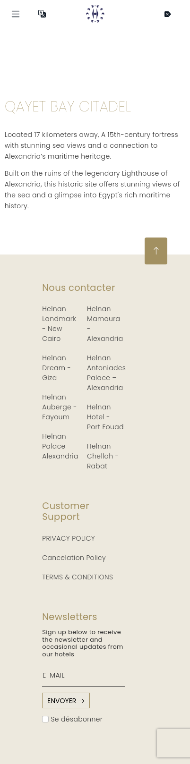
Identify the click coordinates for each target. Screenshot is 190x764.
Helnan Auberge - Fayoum (59, 407)
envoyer (66, 700)
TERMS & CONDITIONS (77, 577)
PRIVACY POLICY (68, 538)
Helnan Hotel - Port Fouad (105, 417)
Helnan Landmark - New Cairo (59, 323)
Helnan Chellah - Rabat (103, 456)
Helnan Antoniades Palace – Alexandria (106, 372)
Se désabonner (72, 719)
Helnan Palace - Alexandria (60, 446)
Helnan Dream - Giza (56, 367)
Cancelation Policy (74, 557)
